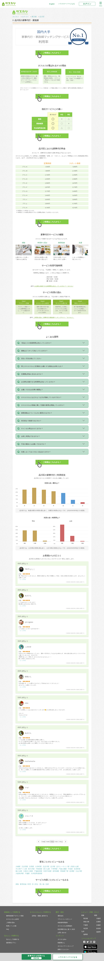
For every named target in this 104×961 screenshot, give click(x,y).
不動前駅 (39, 869)
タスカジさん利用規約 (65, 926)
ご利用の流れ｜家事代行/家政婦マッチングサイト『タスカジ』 (53, 317)
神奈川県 (86, 922)
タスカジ (15, 16)
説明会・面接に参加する (40, 916)
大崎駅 (18, 866)
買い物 (41, 884)
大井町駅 (38, 866)
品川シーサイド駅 (63, 866)
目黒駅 (31, 866)
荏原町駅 (77, 869)
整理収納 (23, 884)
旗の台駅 (19, 871)
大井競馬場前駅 (36, 873)
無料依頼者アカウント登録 (14, 916)
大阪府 (98, 918)
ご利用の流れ (10, 922)
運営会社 (60, 916)
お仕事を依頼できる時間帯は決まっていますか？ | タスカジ (53, 286)
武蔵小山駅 (75, 866)
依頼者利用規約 (63, 922)
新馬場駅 (56, 871)
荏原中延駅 (47, 871)
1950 (52, 842)
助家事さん (61, 943)
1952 (61, 842)
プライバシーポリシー (65, 919)
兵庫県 (98, 922)
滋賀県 (98, 932)
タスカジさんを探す (12, 919)
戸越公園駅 (63, 869)
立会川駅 (78, 871)
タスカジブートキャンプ (66, 946)
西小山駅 (46, 869)
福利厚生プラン (11, 943)
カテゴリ (25, 16)
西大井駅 (31, 869)
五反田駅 (25, 866)
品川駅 (52, 866)
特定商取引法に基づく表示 (66, 929)
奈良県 (98, 928)
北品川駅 (46, 866)
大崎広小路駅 (28, 871)
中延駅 (70, 869)
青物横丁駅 (64, 871)
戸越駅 (27, 873)
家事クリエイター (63, 949)
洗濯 (47, 884)
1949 (48, 842)
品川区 (42, 16)
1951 (56, 842)
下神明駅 (54, 869)
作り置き (35, 884)
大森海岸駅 (20, 873)
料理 (29, 884)
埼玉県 (85, 928)
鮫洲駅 (72, 871)
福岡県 (85, 934)
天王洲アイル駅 (21, 869)
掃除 (17, 884)
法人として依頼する (12, 939)
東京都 (34, 16)
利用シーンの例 (11, 926)
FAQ (7, 929)
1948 (43, 842)
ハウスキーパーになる (66, 4)
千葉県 (85, 925)
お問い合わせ (62, 932)
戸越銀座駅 (38, 871)
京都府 (98, 925)
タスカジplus (62, 939)
